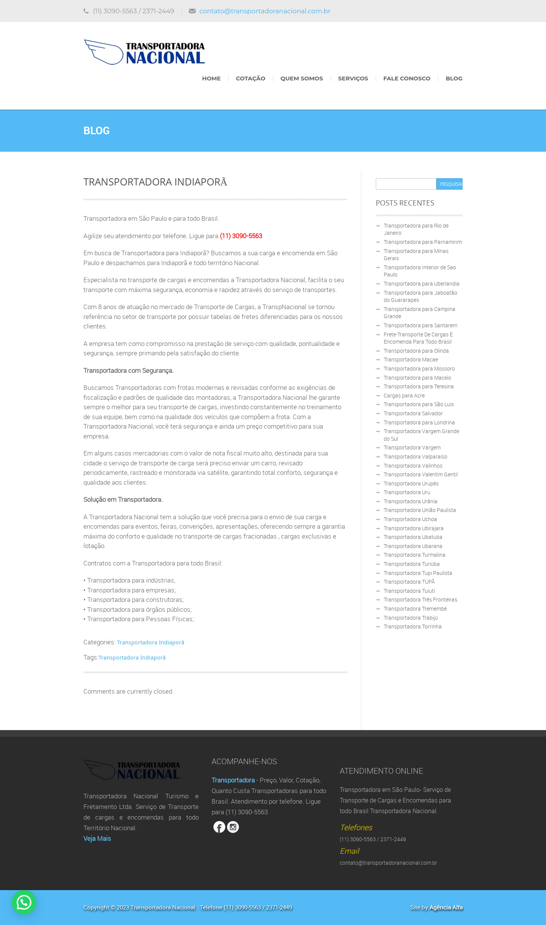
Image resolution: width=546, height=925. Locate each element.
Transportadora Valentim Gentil (421, 474)
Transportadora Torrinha (413, 626)
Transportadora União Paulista (420, 510)
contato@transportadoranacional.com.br (265, 11)
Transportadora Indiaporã (150, 642)
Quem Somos (302, 78)
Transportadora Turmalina (415, 554)
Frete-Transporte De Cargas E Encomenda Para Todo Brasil (418, 338)
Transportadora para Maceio (417, 377)
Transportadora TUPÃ (409, 581)
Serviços (353, 78)
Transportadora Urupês (411, 483)
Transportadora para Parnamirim (423, 241)
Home (211, 78)
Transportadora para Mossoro (419, 368)
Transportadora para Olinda (416, 350)
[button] (9, 907)
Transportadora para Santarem (420, 325)
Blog (454, 78)
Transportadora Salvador (413, 413)
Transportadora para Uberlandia (422, 283)
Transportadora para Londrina (419, 422)
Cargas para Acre (404, 395)
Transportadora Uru (407, 492)
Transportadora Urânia (411, 501)
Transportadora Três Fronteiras (420, 599)
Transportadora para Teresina (419, 386)
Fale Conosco (406, 78)
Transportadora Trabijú (411, 617)
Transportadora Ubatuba (413, 536)
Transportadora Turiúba (412, 563)
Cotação (250, 78)
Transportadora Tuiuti (409, 590)
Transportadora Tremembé (415, 608)
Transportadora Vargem (412, 447)
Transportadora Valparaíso (415, 456)
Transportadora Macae (411, 359)
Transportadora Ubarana (413, 546)
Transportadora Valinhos (413, 465)
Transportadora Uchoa (410, 519)
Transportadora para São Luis (419, 404)
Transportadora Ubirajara (414, 528)
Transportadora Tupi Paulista (418, 572)
